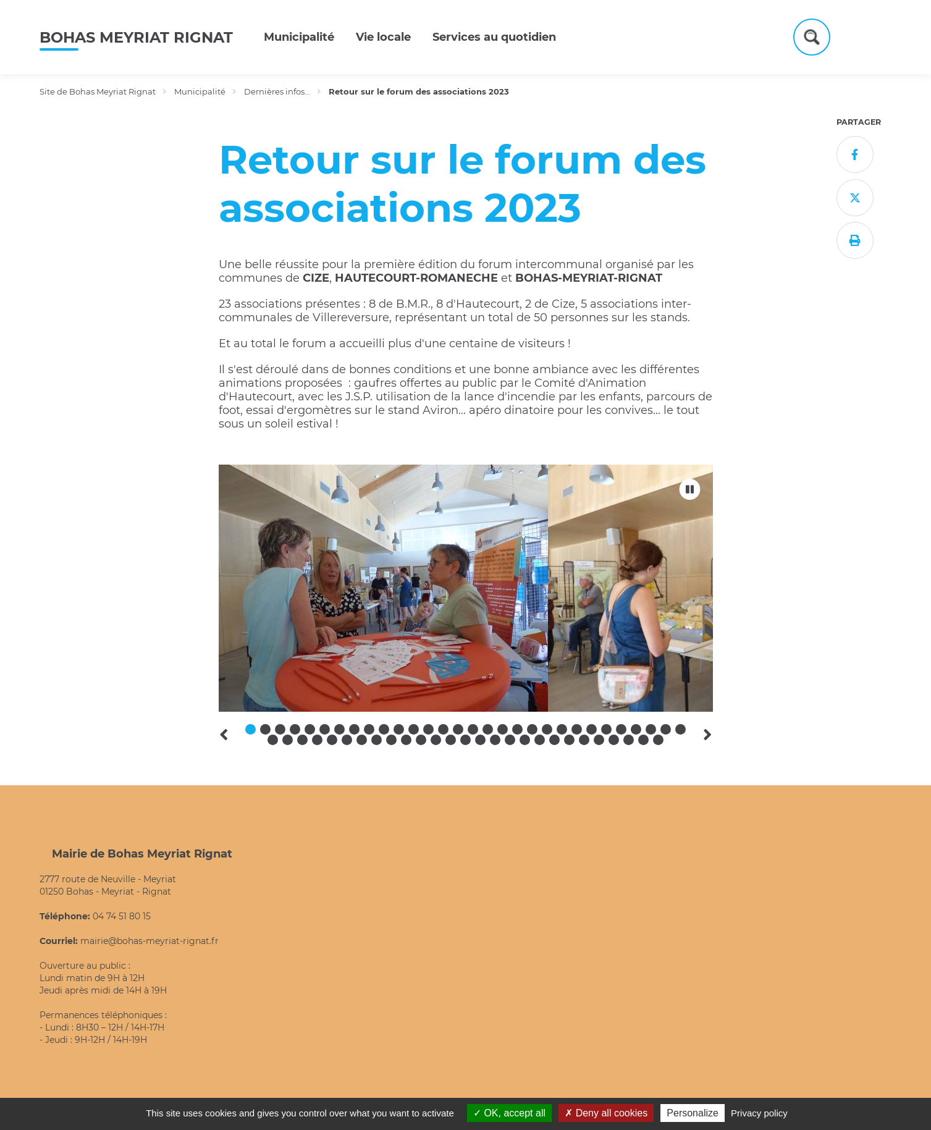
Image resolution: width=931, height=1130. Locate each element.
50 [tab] (554, 740)
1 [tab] (250, 729)
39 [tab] (391, 740)
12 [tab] (413, 729)
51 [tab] (569, 740)
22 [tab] (562, 729)
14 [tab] (443, 729)
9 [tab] (369, 729)
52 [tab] (584, 740)
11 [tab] (399, 729)
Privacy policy (759, 1113)
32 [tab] (287, 740)
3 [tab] (280, 729)
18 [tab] (502, 729)
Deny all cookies (606, 1113)
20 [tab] (532, 729)
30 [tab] (680, 729)
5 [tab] (310, 729)
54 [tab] (614, 740)
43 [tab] (450, 740)
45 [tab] (480, 740)
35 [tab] (332, 740)
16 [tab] (473, 729)
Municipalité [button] (299, 37)
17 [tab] (487, 729)
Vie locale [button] (383, 37)
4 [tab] (295, 729)
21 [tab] (547, 729)
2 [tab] (265, 729)
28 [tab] (651, 729)
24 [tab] (591, 729)
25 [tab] (606, 729)
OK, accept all (509, 1113)
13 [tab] (428, 729)
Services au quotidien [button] (494, 37)
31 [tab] (273, 740)
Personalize (692, 1113)
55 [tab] (628, 740)
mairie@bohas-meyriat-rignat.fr (149, 941)
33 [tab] (302, 740)
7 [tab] (339, 729)
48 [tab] (525, 740)
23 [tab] (576, 729)
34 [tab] (317, 740)
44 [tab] (465, 740)
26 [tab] (621, 729)
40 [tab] (406, 740)
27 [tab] (636, 729)
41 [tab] (421, 740)
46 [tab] (495, 740)
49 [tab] (539, 740)
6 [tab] (324, 729)
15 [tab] (458, 729)
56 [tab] (643, 740)
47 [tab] (510, 740)
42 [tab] (436, 740)
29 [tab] (665, 729)
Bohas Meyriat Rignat (136, 37)
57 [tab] (658, 740)
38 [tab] (376, 740)
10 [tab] (384, 729)
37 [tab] (361, 740)
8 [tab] (354, 729)
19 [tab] (517, 729)
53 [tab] (599, 740)
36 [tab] (347, 740)
